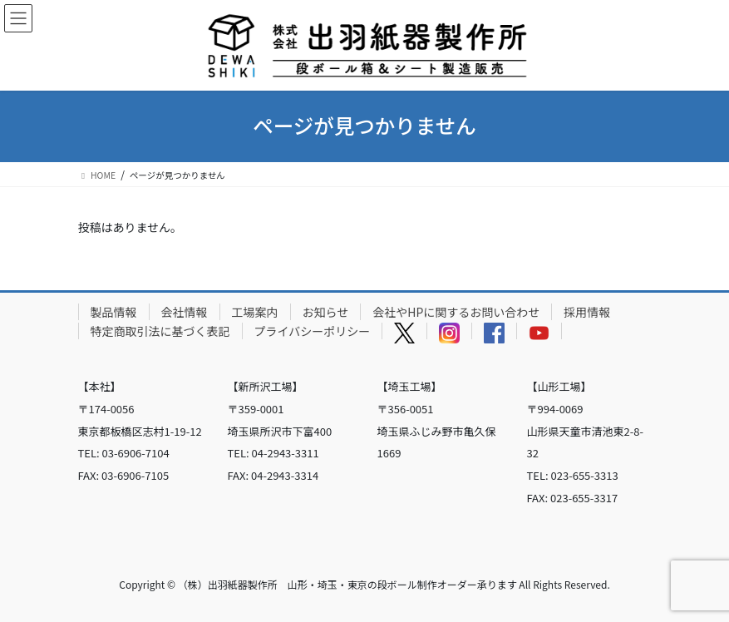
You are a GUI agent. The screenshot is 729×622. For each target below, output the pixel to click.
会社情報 (184, 312)
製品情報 (114, 312)
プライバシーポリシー (312, 331)
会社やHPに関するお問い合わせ (455, 312)
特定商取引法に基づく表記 (160, 331)
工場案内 (255, 312)
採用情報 (587, 312)
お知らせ (326, 312)
